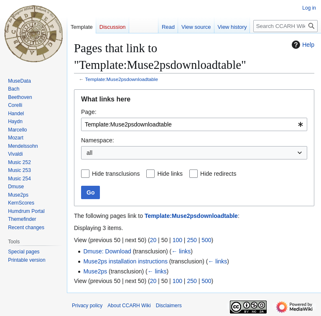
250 (191, 240)
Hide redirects (218, 173)
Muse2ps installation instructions (125, 261)
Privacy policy (87, 305)
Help (302, 44)
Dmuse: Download (107, 251)
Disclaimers (169, 305)
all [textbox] (89, 152)
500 (206, 240)
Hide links (170, 173)
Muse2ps (95, 271)
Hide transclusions (116, 173)
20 (153, 240)
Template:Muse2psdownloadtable (121, 79)
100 (177, 240)
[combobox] (194, 124)
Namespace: (97, 140)
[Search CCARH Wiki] (285, 26)
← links (181, 251)
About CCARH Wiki (128, 305)
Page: (89, 112)
